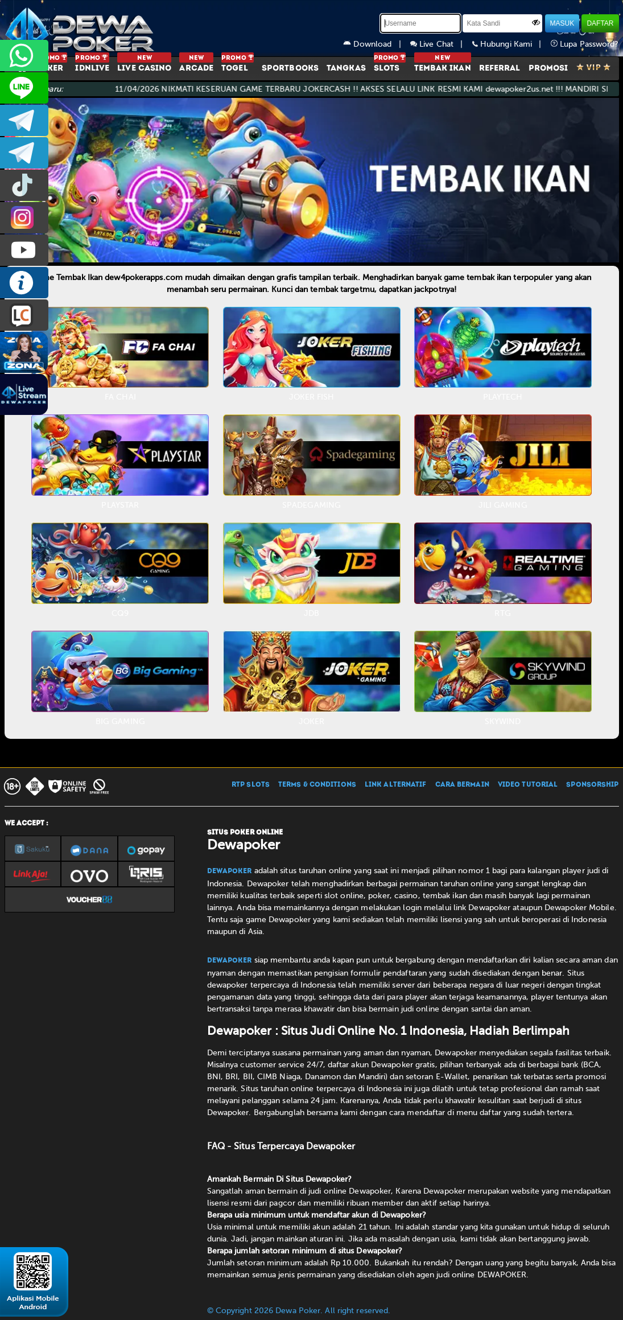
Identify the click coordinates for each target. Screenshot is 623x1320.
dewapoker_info (24, 152)
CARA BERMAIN (462, 785)
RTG (502, 613)
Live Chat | (441, 44)
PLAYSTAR (120, 505)
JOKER (312, 721)
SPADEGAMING (311, 505)
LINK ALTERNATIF (396, 785)
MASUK (562, 23)
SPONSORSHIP (592, 785)
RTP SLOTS (251, 785)
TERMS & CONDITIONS (317, 785)
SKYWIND (503, 721)
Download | (376, 44)
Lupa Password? (585, 44)
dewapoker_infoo (24, 120)
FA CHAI (120, 397)
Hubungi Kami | (511, 44)
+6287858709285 (24, 55)
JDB (311, 613)
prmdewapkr (24, 185)
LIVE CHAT (24, 315)
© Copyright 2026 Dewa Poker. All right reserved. (299, 1310)
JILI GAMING (502, 505)
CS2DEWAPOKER (24, 88)
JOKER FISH (312, 397)
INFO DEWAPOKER (24, 282)
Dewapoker (229, 871)
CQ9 (120, 613)
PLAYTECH (503, 397)
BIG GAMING (120, 721)
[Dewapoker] (81, 28)
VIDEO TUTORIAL (528, 785)
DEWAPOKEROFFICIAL (24, 250)
